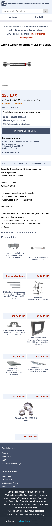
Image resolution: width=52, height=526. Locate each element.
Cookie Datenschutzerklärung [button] (30, 514)
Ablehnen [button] (10, 521)
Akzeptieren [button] (24, 521)
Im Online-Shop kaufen (25, 131)
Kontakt (39, 17)
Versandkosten (33, 100)
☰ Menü (13, 17)
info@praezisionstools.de (17, 124)
